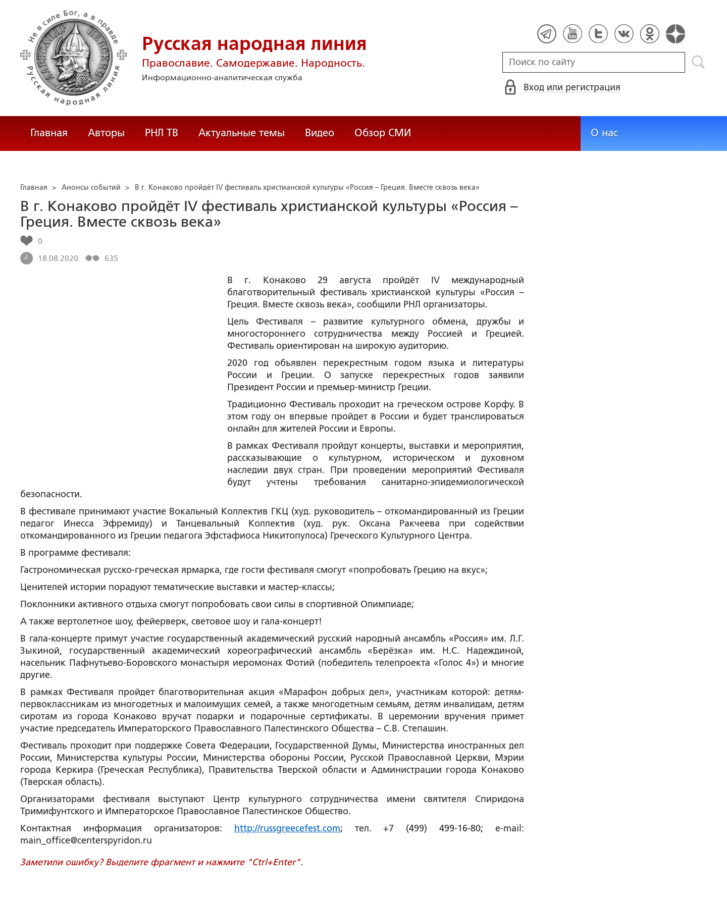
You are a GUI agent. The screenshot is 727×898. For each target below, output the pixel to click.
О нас (604, 132)
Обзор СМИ (382, 132)
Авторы (106, 132)
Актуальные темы (241, 132)
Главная (49, 132)
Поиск (698, 62)
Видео (319, 132)
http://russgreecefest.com (287, 828)
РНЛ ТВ (161, 132)
